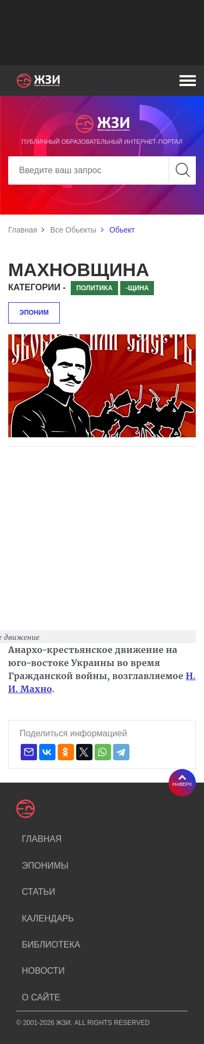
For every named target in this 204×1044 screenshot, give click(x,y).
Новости (43, 970)
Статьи (38, 891)
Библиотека (51, 944)
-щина (137, 288)
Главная (22, 229)
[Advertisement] (102, 32)
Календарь (48, 918)
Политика (94, 288)
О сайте (41, 997)
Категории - (37, 287)
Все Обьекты (73, 229)
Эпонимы (45, 865)
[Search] (102, 170)
